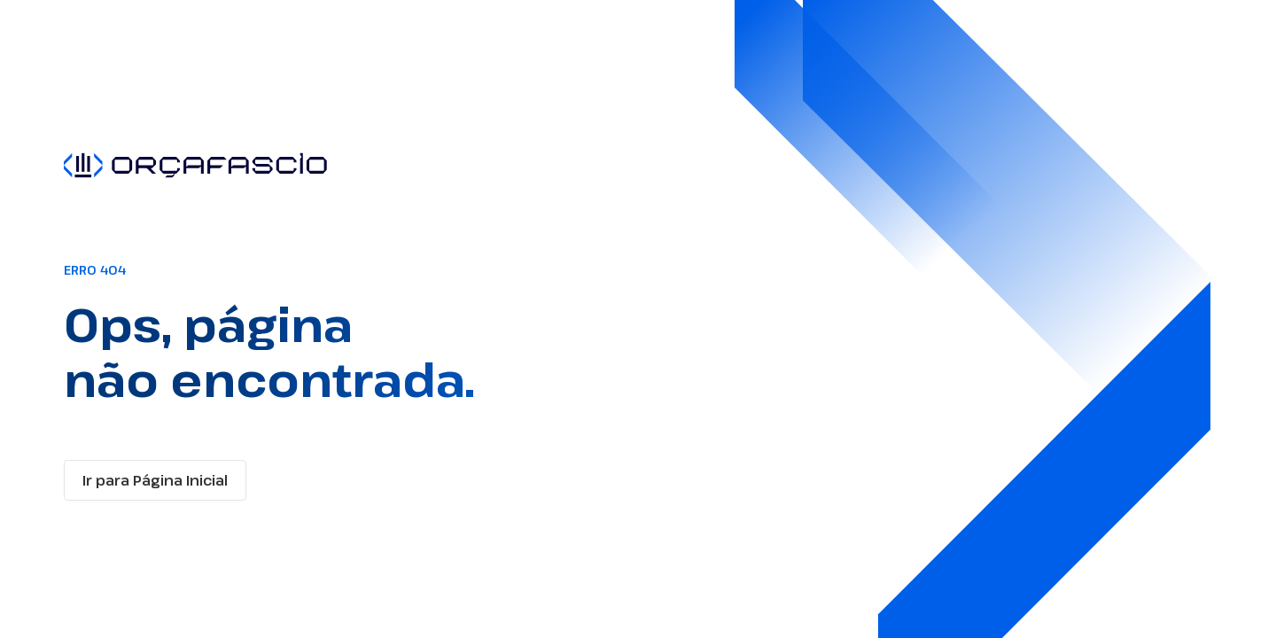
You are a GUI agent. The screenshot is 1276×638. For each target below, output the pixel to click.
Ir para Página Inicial (155, 480)
